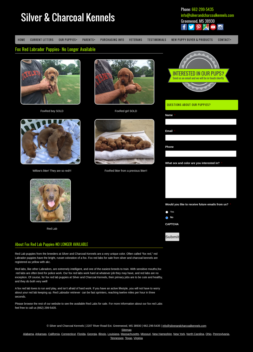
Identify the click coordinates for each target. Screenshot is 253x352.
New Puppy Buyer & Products (192, 39)
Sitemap (126, 329)
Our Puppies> (68, 39)
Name (170, 115)
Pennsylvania (221, 334)
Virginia (138, 338)
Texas (128, 338)
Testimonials (156, 39)
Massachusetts (130, 334)
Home (21, 39)
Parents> (88, 39)
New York (179, 334)
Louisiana (113, 334)
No (171, 217)
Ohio (209, 334)
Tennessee (116, 338)
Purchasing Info (112, 39)
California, (54, 334)
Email (170, 131)
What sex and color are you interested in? (193, 163)
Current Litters (42, 39)
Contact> (224, 39)
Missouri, (146, 334)
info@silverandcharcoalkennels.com (207, 15)
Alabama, (29, 334)
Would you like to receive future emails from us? (198, 204)
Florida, (81, 334)
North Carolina (195, 334)
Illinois (102, 334)
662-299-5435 (203, 9)
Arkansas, (41, 334)
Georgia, (92, 334)
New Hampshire (162, 334)
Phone (169, 146)
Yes (172, 211)
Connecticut (68, 334)
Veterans (135, 39)
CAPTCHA (172, 224)
